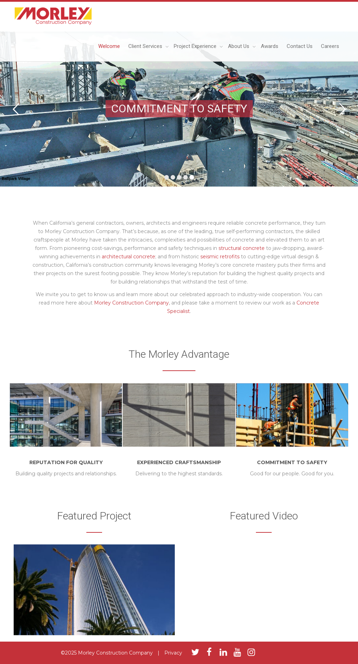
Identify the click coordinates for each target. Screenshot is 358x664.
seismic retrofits (219, 256)
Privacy (173, 653)
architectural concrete (128, 256)
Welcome (109, 46)
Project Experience (196, 46)
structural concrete (242, 248)
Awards (269, 46)
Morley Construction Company (131, 303)
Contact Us (300, 46)
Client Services (146, 46)
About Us (239, 46)
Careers (330, 46)
